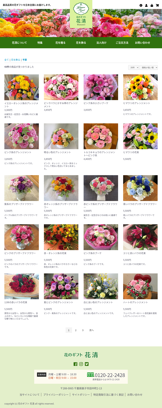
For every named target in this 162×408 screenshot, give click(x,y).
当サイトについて (30, 394)
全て (6, 59)
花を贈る (60, 42)
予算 (24, 59)
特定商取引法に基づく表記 (108, 394)
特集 (40, 42)
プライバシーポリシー (56, 394)
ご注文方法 (122, 42)
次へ (91, 330)
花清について (19, 42)
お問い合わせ (142, 42)
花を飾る (81, 42)
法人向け (101, 42)
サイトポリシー (81, 394)
